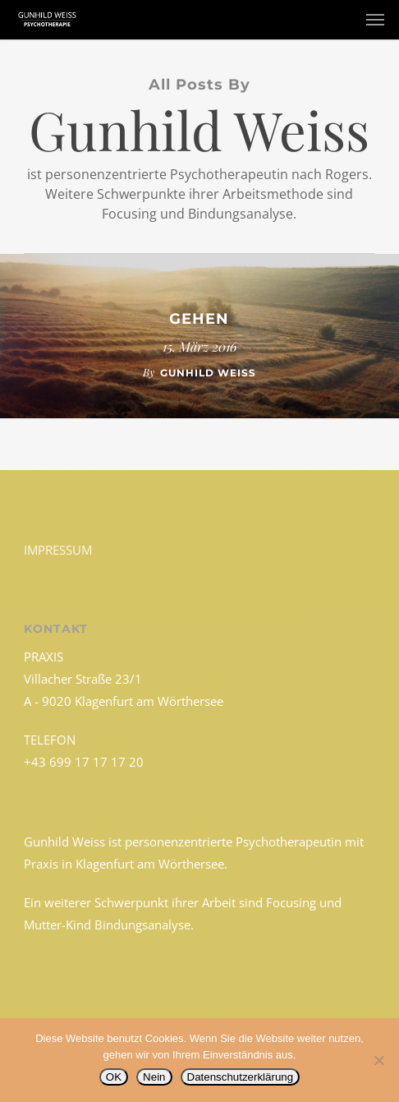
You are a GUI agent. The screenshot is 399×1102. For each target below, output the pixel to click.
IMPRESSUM (58, 550)
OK (114, 1077)
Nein (154, 1077)
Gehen (199, 319)
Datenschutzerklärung (240, 1077)
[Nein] (378, 1060)
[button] (375, 20)
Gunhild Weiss (208, 373)
